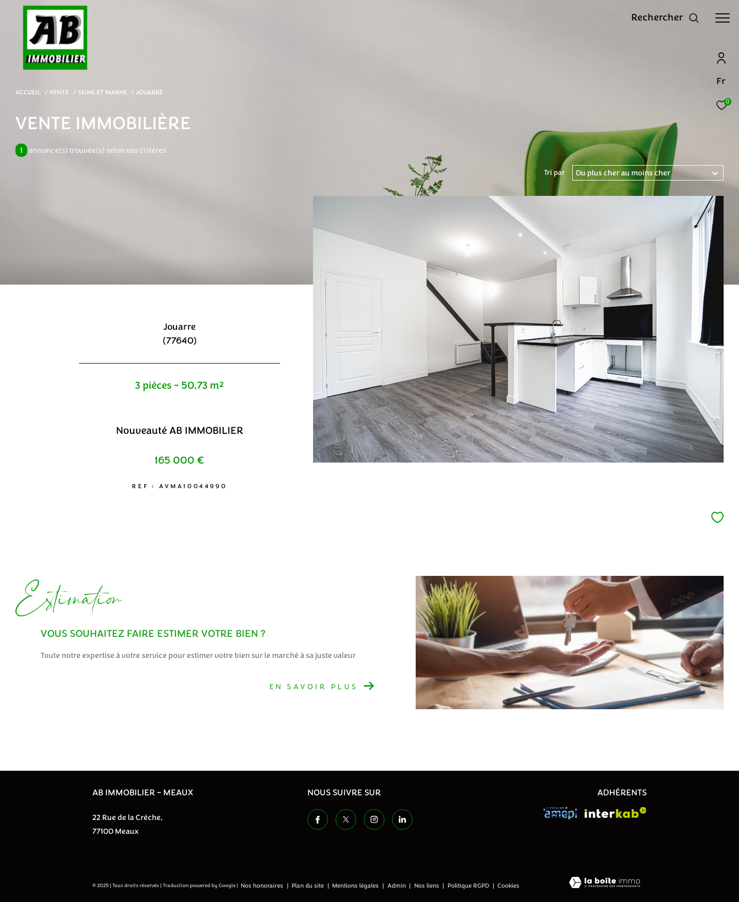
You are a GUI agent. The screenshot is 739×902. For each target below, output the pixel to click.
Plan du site (308, 885)
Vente (59, 92)
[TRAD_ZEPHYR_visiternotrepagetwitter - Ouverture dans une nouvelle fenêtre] (346, 819)
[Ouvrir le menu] (722, 18)
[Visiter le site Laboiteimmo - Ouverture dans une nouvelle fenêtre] (604, 883)
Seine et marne (102, 92)
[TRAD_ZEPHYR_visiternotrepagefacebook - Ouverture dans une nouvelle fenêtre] (317, 819)
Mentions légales (356, 885)
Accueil (28, 92)
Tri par (554, 172)
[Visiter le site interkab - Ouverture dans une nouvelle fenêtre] (616, 812)
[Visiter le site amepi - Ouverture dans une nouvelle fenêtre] (560, 813)
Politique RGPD (468, 885)
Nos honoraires (263, 885)
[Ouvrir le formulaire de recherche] (665, 18)
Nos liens (427, 885)
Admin (397, 885)
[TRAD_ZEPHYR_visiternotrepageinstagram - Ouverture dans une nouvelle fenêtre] (374, 819)
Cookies (508, 886)
